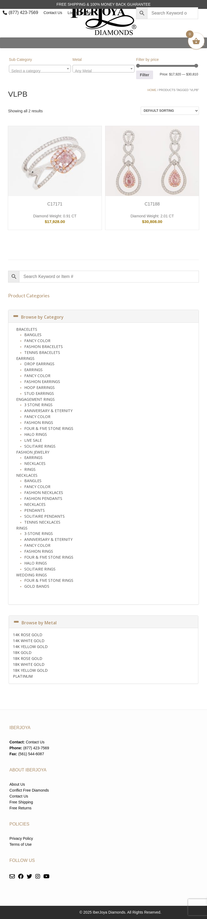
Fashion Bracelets (43, 346)
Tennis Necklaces (42, 522)
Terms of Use (20, 844)
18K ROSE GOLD (27, 658)
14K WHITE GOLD (28, 640)
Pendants (34, 510)
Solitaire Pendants (44, 516)
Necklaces (35, 463)
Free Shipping (21, 802)
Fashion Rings (38, 422)
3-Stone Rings (38, 533)
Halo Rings (35, 434)
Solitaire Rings (40, 446)
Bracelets (26, 329)
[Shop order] (170, 111)
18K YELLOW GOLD (30, 670)
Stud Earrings (39, 393)
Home (151, 90)
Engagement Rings (35, 399)
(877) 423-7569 (23, 12)
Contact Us (52, 13)
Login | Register (81, 13)
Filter (144, 75)
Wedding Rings (31, 574)
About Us (17, 784)
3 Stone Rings (38, 404)
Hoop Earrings (39, 387)
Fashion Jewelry (32, 452)
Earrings (25, 358)
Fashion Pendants (43, 498)
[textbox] (40, 70)
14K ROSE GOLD (27, 634)
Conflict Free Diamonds (29, 790)
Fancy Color (37, 340)
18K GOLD (22, 652)
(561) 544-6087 (31, 754)
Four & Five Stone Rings (48, 428)
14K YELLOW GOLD (30, 646)
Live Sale (33, 440)
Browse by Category (38, 317)
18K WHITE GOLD (28, 664)
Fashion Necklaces (43, 492)
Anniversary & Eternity (48, 410)
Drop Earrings (39, 363)
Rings (30, 469)
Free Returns (20, 808)
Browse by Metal (35, 623)
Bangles (33, 334)
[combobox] (40, 68)
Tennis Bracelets (42, 352)
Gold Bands (36, 586)
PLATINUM (23, 676)
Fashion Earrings (42, 381)
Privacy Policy (21, 838)
